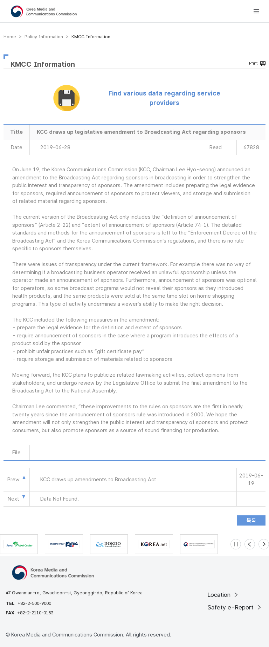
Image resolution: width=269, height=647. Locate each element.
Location (223, 594)
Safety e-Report (234, 607)
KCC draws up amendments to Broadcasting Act (98, 479)
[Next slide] (263, 544)
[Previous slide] (249, 544)
